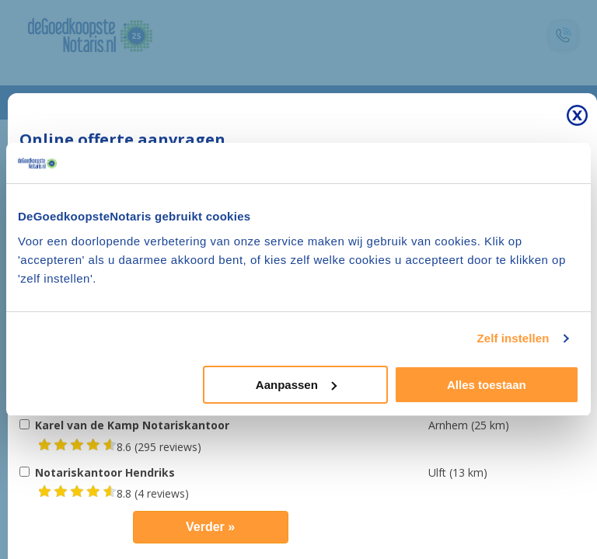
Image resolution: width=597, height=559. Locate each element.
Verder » (210, 526)
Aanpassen (296, 384)
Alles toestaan (486, 384)
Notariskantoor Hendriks (105, 472)
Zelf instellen (513, 338)
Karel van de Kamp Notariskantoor (132, 425)
